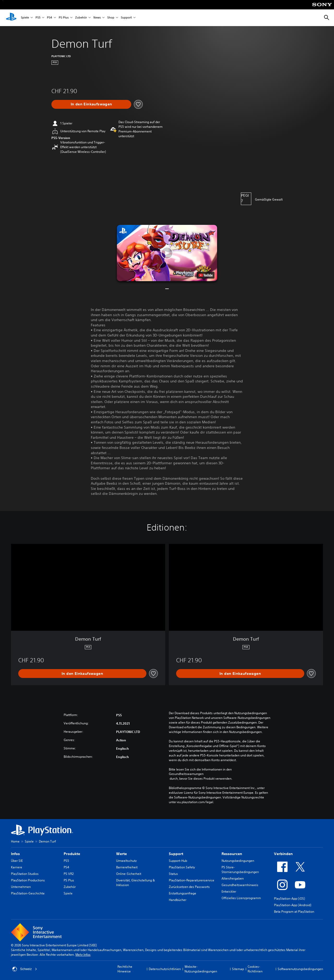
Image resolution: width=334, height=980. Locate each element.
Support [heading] (176, 853)
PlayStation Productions (28, 880)
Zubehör (81, 18)
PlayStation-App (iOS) (289, 898)
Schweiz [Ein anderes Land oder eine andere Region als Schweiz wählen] (24, 969)
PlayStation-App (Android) (292, 905)
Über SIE (17, 860)
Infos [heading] (15, 853)
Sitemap (238, 969)
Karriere (16, 867)
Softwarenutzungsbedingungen (300, 969)
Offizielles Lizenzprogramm (241, 898)
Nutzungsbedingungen (238, 860)
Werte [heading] (121, 853)
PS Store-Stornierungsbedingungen (240, 869)
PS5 (37, 18)
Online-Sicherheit (128, 873)
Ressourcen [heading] (232, 853)
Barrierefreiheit (127, 867)
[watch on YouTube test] (205, 275)
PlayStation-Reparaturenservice (191, 880)
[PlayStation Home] (11, 18)
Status (173, 873)
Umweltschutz (126, 860)
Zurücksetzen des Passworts (189, 887)
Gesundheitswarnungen (186, 774)
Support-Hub (178, 860)
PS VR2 (69, 873)
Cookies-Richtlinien (255, 968)
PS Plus (64, 18)
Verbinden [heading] (283, 853)
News (97, 18)
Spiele (25, 18)
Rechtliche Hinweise (124, 968)
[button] (167, 253)
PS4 (49, 18)
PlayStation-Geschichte (28, 893)
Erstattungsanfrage (182, 893)
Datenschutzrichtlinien (165, 969)
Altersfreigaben (233, 878)
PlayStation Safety (182, 867)
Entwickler (229, 891)
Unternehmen (21, 887)
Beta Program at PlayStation (294, 911)
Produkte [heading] (72, 853)
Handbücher (177, 900)
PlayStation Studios (25, 873)
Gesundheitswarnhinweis (240, 885)
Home (15, 841)
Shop (110, 18)
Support (126, 18)
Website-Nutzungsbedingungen (200, 968)
